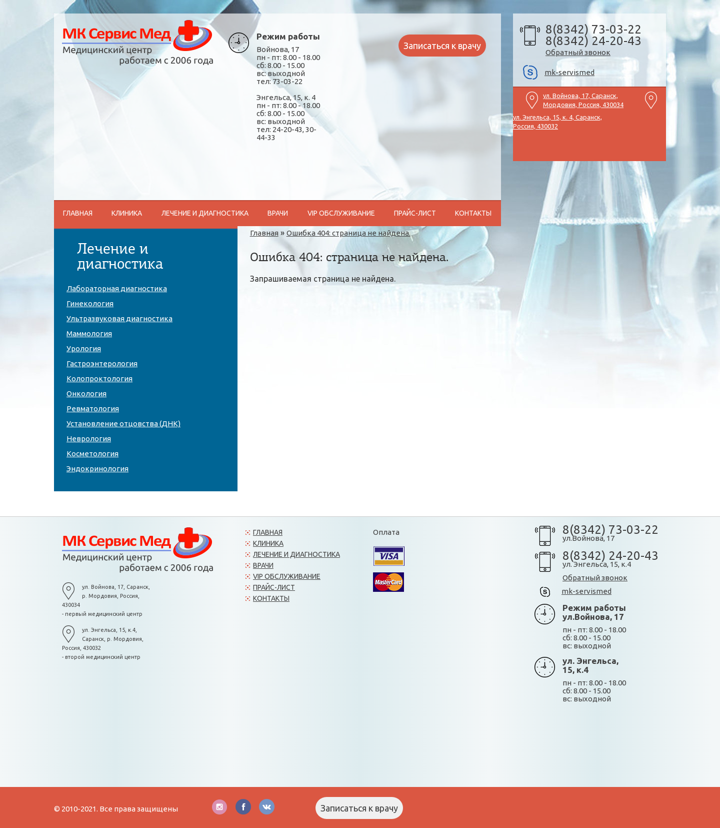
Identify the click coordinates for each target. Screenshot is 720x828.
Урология (83, 348)
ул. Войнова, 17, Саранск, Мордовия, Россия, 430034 (583, 99)
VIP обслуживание (341, 213)
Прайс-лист (415, 213)
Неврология (88, 438)
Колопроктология (99, 378)
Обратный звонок (578, 52)
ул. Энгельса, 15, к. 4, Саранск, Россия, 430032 (557, 121)
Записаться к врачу (442, 46)
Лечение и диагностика (296, 554)
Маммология (89, 333)
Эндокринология (97, 468)
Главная (267, 532)
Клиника (268, 543)
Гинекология (90, 303)
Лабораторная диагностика (116, 288)
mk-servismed (569, 72)
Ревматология (92, 408)
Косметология (92, 453)
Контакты (473, 213)
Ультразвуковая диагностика (119, 318)
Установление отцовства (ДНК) (123, 423)
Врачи (278, 213)
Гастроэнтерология (102, 363)
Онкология (86, 393)
